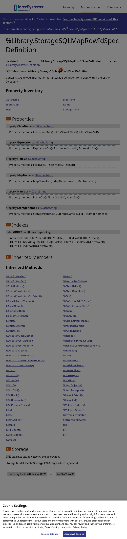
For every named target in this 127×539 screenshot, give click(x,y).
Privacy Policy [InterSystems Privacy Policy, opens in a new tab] (80, 528)
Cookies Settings (49, 535)
